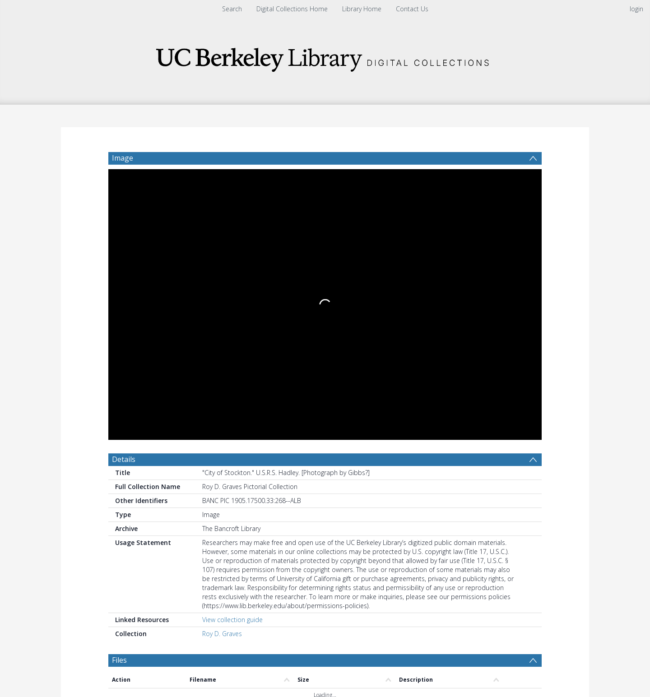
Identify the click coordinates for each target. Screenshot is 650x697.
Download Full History (505, 627)
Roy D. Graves (222, 358)
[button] (271, 667)
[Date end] (328, 467)
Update (431, 467)
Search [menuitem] (232, 9)
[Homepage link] (325, 57)
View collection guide (232, 344)
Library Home (361, 9)
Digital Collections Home (292, 9)
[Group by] (167, 467)
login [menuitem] (636, 9)
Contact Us (412, 9)
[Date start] (259, 467)
